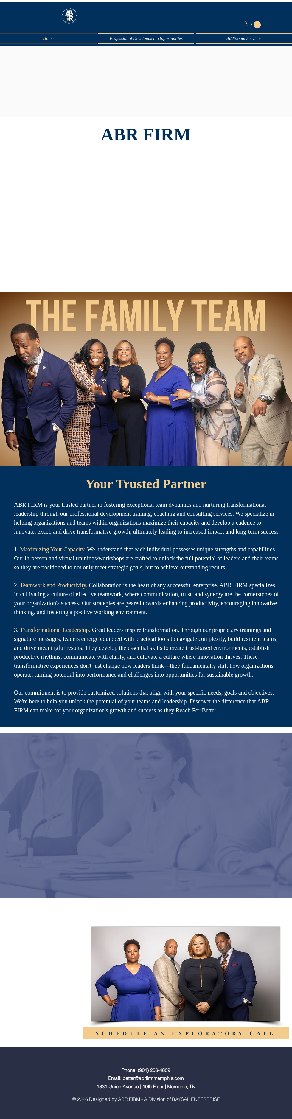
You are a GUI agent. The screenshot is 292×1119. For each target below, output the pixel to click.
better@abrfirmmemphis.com (153, 1078)
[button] (254, 24)
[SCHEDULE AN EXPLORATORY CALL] (185, 1033)
